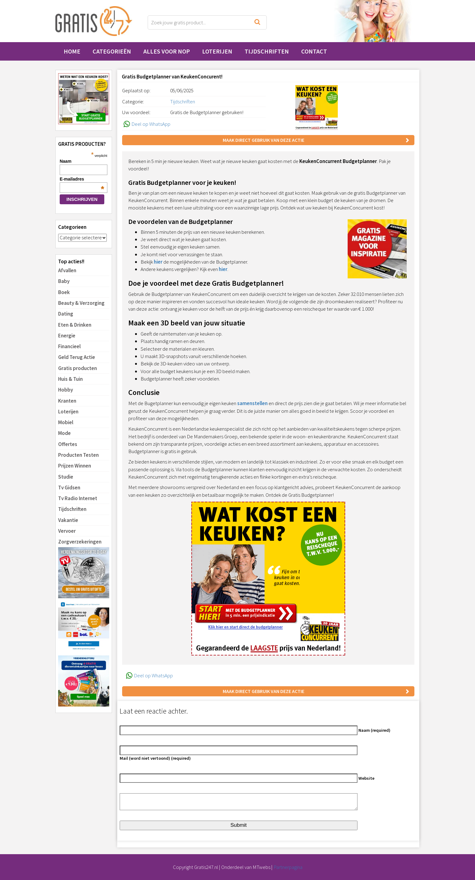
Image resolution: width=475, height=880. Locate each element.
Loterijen (217, 51)
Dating (65, 313)
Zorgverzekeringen (80, 541)
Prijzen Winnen (74, 465)
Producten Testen (78, 455)
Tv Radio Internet (77, 498)
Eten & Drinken (74, 324)
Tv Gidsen (69, 487)
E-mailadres (82, 179)
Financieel (69, 346)
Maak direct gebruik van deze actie (263, 140)
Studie (65, 476)
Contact (314, 51)
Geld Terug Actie (76, 357)
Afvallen (67, 270)
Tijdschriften (267, 51)
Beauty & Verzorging (81, 303)
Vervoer (67, 531)
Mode (64, 433)
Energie (66, 335)
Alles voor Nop (166, 51)
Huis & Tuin (70, 379)
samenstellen (252, 403)
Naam (65, 161)
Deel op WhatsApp (146, 124)
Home (72, 51)
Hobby (65, 389)
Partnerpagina (287, 867)
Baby (64, 281)
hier (158, 261)
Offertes (67, 444)
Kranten (67, 400)
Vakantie (68, 520)
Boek (64, 292)
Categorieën (112, 51)
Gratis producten (77, 368)
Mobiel (65, 422)
